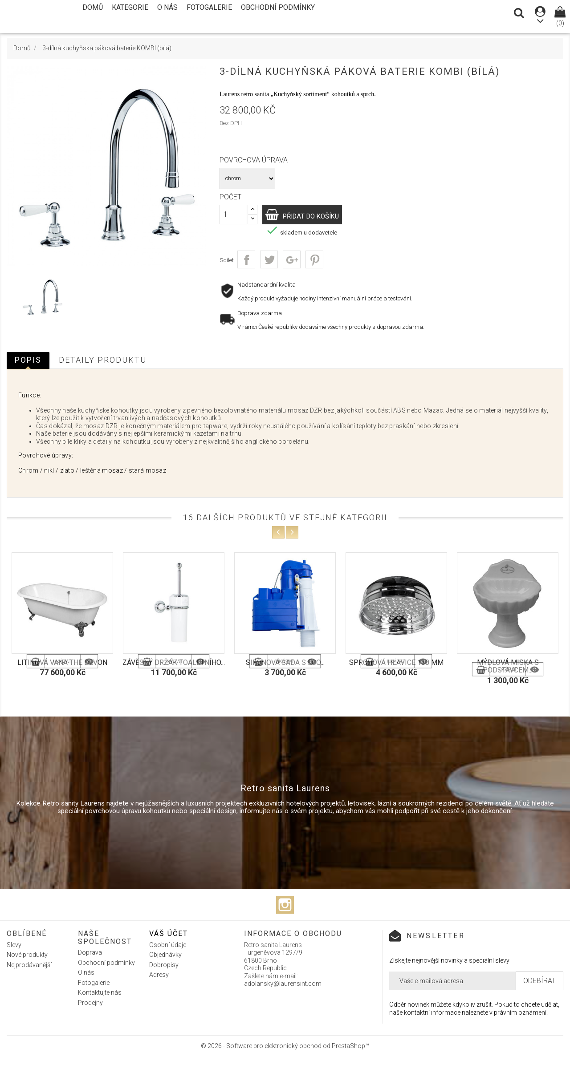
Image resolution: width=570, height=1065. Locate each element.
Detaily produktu (103, 359)
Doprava (90, 952)
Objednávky (165, 954)
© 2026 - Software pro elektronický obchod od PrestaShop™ (285, 1045)
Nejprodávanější (29, 964)
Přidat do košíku (320, 215)
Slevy (14, 944)
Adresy (159, 974)
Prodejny (90, 1002)
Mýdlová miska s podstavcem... (508, 666)
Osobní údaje (167, 944)
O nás (167, 7)
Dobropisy (164, 964)
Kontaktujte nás (100, 992)
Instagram (285, 905)
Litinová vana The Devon (62, 662)
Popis (28, 359)
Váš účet (168, 933)
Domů (92, 7)
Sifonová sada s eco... (285, 662)
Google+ (291, 259)
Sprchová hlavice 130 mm (396, 662)
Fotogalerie (209, 7)
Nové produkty (27, 954)
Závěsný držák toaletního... (173, 662)
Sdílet (246, 259)
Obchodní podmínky (278, 7)
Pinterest (314, 259)
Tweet (269, 259)
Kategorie (130, 7)
